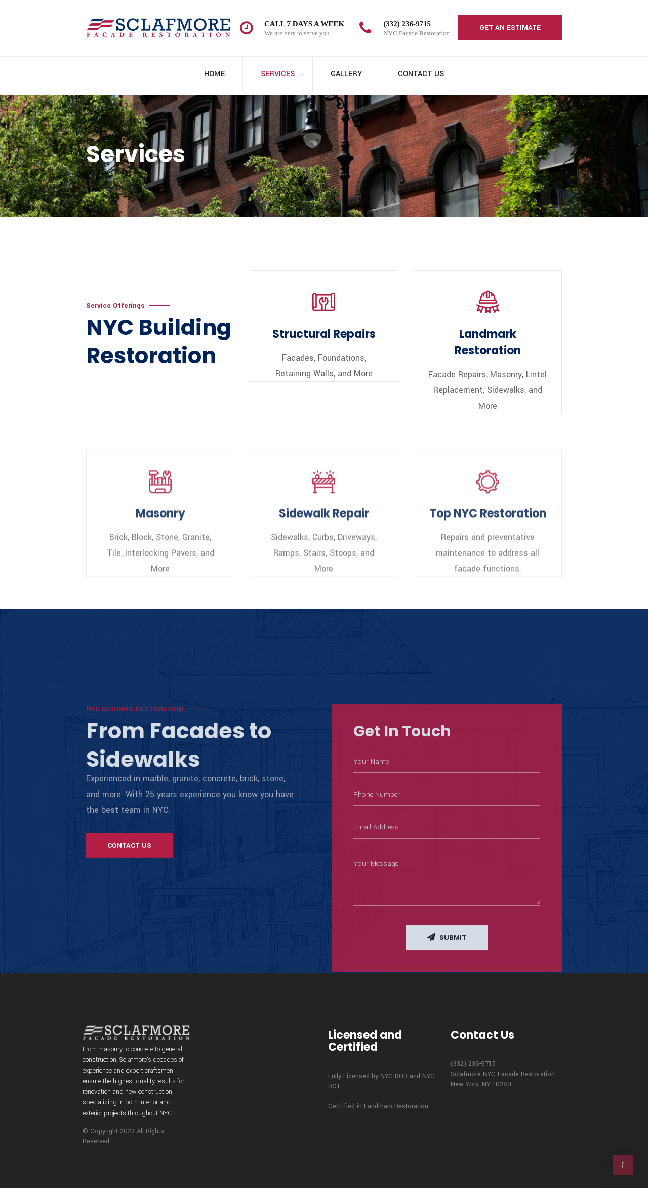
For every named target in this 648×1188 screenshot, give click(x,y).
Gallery (346, 74)
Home (214, 74)
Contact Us (421, 74)
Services (278, 74)
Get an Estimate (510, 27)
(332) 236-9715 (407, 24)
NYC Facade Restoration (416, 33)
